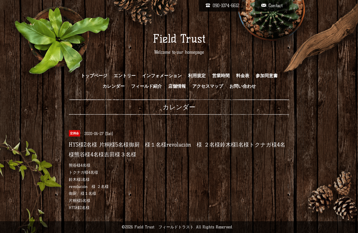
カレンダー (114, 86)
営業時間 (221, 75)
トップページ (94, 75)
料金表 (242, 75)
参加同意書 (267, 75)
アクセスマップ (207, 86)
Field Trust (179, 38)
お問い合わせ (242, 86)
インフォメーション (162, 75)
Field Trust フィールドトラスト (164, 227)
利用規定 (197, 75)
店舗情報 (177, 86)
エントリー (125, 75)
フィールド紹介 (146, 86)
